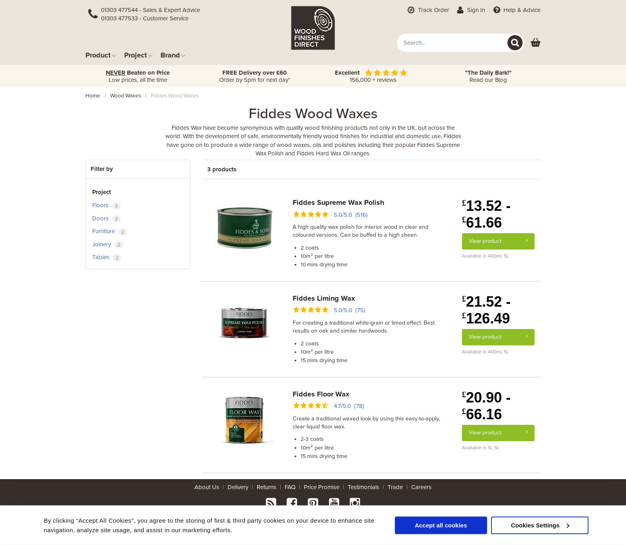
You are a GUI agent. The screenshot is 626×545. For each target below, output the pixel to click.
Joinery (107, 244)
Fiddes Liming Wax (324, 298)
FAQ (290, 487)
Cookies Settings (540, 524)
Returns (266, 487)
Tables (106, 257)
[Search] (515, 42)
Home (92, 96)
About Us (206, 487)
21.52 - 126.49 (486, 310)
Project (138, 55)
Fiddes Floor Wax (321, 394)
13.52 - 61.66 (486, 214)
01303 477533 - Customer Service (144, 18)
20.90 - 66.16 (486, 405)
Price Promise (321, 487)
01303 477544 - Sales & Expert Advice (150, 10)
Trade (395, 487)
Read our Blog (488, 76)
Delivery (238, 487)
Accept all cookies (441, 524)
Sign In (470, 10)
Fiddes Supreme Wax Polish (338, 202)
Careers (421, 487)
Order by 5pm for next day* (254, 76)
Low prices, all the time (138, 76)
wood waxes (125, 96)
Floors (106, 205)
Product (100, 55)
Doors (106, 218)
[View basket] (536, 43)
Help (516, 10)
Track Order (427, 10)
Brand (173, 55)
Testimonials (363, 487)
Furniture (109, 231)
